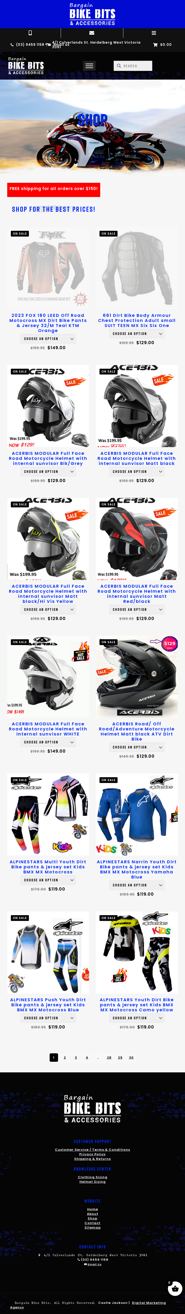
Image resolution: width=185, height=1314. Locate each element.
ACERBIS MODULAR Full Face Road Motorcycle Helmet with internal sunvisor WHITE (48, 729)
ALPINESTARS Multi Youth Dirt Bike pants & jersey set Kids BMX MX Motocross (48, 867)
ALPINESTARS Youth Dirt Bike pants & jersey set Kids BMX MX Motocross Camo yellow (137, 1005)
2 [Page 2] (65, 1057)
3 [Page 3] (76, 1057)
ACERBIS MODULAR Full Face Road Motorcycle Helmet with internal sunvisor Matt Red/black (137, 593)
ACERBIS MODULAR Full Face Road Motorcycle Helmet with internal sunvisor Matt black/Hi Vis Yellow (48, 593)
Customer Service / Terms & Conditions (92, 1149)
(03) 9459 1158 (94, 1259)
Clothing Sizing (92, 1177)
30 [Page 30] (131, 1057)
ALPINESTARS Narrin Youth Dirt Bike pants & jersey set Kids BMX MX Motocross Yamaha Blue (137, 869)
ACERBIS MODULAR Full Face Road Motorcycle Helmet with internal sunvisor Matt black (137, 458)
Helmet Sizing (92, 1181)
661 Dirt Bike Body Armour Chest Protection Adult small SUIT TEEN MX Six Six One (137, 320)
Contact (92, 1223)
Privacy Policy (92, 1154)
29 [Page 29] (120, 1057)
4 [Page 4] (87, 1057)
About (92, 1214)
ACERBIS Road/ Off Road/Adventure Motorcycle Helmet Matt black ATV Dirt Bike (137, 731)
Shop (92, 1218)
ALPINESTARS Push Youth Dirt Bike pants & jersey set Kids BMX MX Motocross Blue (48, 1005)
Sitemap (93, 1227)
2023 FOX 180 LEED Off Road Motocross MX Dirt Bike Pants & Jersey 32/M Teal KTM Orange (48, 323)
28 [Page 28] (109, 1057)
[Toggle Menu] (89, 65)
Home (92, 1209)
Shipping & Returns (92, 1159)
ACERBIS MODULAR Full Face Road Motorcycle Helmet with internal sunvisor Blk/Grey (48, 458)
